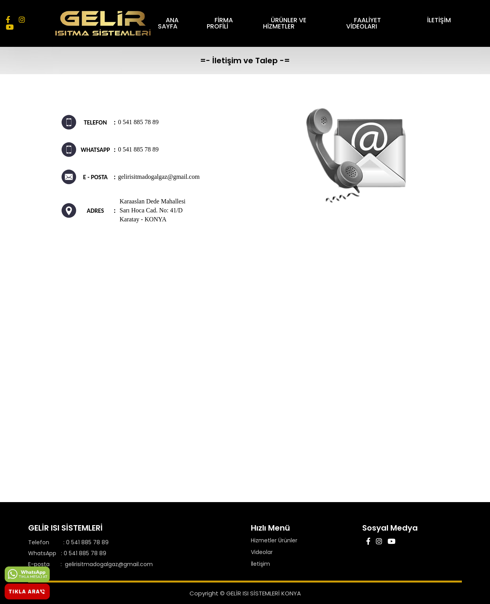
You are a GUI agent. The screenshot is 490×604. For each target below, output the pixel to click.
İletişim (260, 564)
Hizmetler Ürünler (274, 540)
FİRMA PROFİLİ (229, 23)
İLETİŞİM (439, 20)
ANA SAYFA (179, 23)
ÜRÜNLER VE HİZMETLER (291, 23)
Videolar (262, 552)
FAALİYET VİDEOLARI (367, 23)
